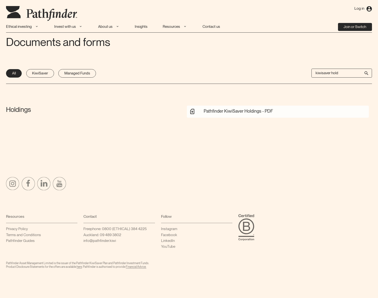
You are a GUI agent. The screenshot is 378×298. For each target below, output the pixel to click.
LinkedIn (168, 242)
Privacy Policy (17, 230)
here (79, 268)
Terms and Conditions (23, 236)
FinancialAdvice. (136, 268)
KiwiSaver (40, 73)
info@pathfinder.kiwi (99, 242)
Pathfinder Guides (20, 242)
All (14, 73)
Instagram (169, 230)
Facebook (169, 236)
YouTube (168, 248)
